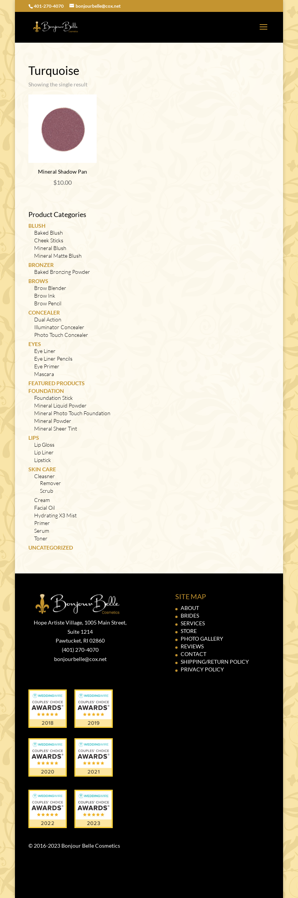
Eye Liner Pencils (53, 358)
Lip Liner (44, 452)
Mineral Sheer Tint (55, 428)
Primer (42, 523)
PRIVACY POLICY (202, 669)
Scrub (46, 490)
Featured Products (56, 383)
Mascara (44, 374)
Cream (42, 500)
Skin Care (42, 469)
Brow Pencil (47, 303)
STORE (189, 631)
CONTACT (193, 654)
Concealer (44, 312)
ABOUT (190, 608)
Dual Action (47, 319)
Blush (37, 225)
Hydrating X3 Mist (55, 515)
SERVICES (193, 623)
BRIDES (190, 615)
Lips (33, 437)
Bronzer (41, 265)
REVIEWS (192, 646)
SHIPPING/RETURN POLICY (215, 661)
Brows (38, 281)
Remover (50, 483)
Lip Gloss (44, 444)
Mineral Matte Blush (58, 255)
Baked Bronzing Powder (62, 271)
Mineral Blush (50, 248)
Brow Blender (50, 288)
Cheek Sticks (48, 240)
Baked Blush (48, 232)
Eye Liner (45, 351)
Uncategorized (50, 547)
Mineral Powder (52, 421)
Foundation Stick (53, 397)
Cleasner (44, 476)
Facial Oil (44, 507)
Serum (41, 530)
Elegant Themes (133, 887)
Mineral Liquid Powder (60, 405)
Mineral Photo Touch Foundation (72, 413)
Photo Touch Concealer (61, 334)
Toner (41, 538)
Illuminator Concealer (59, 327)
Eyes (34, 344)
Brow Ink (44, 295)
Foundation (46, 391)
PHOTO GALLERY (202, 638)
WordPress (199, 887)
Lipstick (42, 460)
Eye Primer (46, 366)
